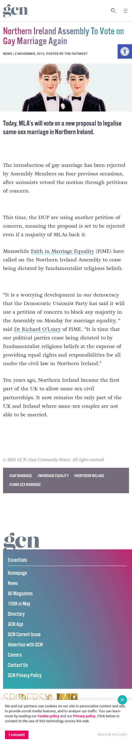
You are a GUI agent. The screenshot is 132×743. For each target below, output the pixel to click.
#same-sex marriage (25, 484)
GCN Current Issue (24, 634)
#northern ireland (89, 476)
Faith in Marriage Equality (62, 251)
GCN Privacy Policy (24, 675)
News (13, 583)
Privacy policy (84, 716)
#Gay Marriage (20, 476)
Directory (16, 614)
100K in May (19, 604)
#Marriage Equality (53, 476)
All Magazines (20, 593)
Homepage (17, 573)
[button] (125, 51)
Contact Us (18, 665)
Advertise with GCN (25, 644)
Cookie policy (48, 716)
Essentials (17, 560)
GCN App (15, 624)
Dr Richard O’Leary (37, 329)
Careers (15, 655)
